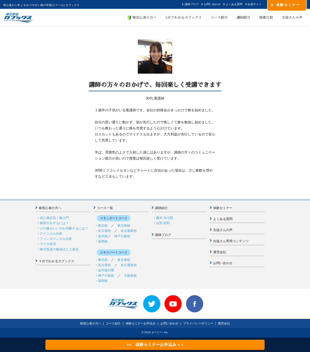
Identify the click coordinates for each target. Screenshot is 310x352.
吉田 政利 (163, 223)
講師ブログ (192, 4)
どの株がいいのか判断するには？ (64, 228)
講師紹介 (243, 17)
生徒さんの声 (292, 17)
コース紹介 (219, 17)
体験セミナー (222, 208)
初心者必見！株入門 (54, 218)
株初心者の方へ (143, 17)
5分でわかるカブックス (183, 17)
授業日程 (266, 17)
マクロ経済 (48, 244)
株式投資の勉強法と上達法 (59, 249)
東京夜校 (123, 225)
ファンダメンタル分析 (56, 238)
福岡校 (103, 241)
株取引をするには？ (54, 223)
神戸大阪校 (122, 236)
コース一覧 (105, 208)
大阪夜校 (130, 275)
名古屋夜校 (129, 231)
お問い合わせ (212, 4)
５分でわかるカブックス (56, 261)
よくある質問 (234, 4)
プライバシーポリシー (198, 323)
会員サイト (255, 4)
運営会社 (219, 252)
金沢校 (103, 236)
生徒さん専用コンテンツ (231, 241)
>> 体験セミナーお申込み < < (155, 344)
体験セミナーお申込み (141, 323)
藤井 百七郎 (164, 218)
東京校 (103, 225)
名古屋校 (104, 231)
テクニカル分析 (51, 233)
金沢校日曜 (106, 270)
